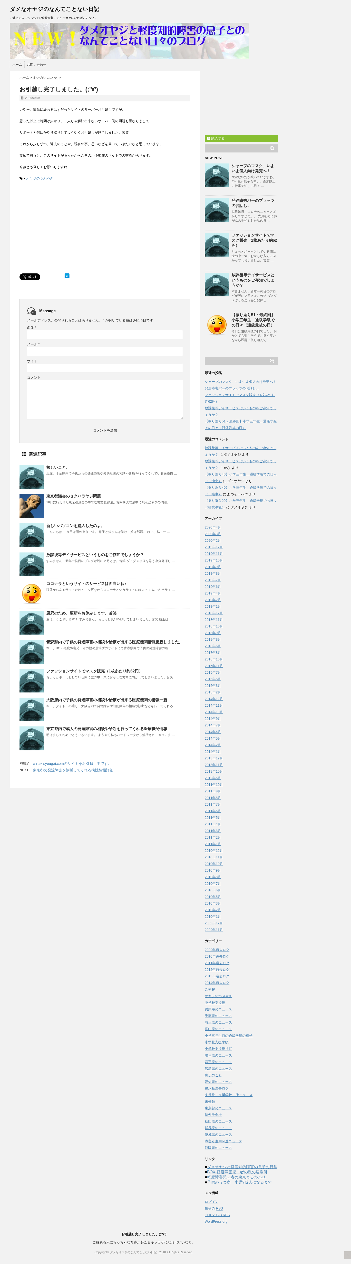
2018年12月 (214, 613)
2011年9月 (213, 791)
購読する (216, 138)
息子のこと (213, 1075)
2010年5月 (213, 897)
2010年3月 (213, 903)
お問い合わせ (36, 64)
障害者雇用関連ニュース (223, 1141)
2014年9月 (213, 719)
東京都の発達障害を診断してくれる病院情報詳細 (73, 770)
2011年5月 (213, 818)
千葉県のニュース (218, 1016)
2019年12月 (214, 547)
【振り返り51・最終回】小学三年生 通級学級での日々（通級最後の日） (253, 320)
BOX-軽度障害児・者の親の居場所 (237, 1172)
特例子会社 (213, 1115)
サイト (32, 361)
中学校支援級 (215, 1003)
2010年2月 (213, 910)
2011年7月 (213, 804)
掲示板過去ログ (217, 1088)
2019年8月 (213, 573)
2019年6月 (213, 587)
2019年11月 (214, 554)
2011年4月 (213, 824)
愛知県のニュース (218, 1082)
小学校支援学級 (217, 1042)
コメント (34, 377)
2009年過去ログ (217, 950)
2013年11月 (214, 765)
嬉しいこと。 (58, 467)
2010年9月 (213, 870)
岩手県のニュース (218, 1062)
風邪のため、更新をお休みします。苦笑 (81, 613)
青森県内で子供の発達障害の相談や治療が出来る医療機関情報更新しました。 (114, 642)
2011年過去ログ (217, 963)
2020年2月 (213, 540)
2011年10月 (214, 785)
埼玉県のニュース (218, 1022)
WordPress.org (216, 1221)
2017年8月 (213, 653)
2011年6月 (213, 811)
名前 (31, 328)
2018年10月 (214, 626)
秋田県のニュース (218, 1121)
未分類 (210, 1101)
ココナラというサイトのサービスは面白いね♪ (86, 584)
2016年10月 (214, 659)
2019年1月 (213, 606)
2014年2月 (213, 745)
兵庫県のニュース (218, 1009)
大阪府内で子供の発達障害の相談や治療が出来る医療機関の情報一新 (106, 700)
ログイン (211, 1202)
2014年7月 (213, 725)
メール (33, 344)
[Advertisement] (60, 232)
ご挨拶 (210, 989)
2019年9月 (213, 567)
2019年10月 (214, 560)
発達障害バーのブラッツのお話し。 (232, 388)
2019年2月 (213, 600)
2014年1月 (213, 752)
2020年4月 (213, 527)
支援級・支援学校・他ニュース (229, 1095)
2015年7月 (213, 672)
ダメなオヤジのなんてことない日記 (54, 9)
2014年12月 (214, 699)
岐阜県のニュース (218, 1055)
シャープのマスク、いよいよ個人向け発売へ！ (240, 382)
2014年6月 (213, 732)
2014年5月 (213, 738)
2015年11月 (214, 666)
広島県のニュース (218, 1068)
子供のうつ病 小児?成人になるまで (239, 1182)
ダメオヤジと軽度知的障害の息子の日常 (242, 1167)
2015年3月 (213, 686)
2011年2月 (213, 837)
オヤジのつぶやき (39, 178)
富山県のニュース (218, 1029)
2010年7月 (213, 884)
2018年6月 (213, 646)
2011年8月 (213, 798)
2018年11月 (214, 620)
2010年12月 (214, 851)
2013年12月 (214, 758)
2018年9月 (213, 633)
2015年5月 (213, 679)
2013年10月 (214, 771)
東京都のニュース (218, 1108)
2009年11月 (214, 930)
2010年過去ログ (217, 956)
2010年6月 (213, 890)
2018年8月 (213, 639)
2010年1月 (213, 916)
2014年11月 (214, 705)
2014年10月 (214, 712)
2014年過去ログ (217, 983)
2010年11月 (214, 857)
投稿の (214, 1208)
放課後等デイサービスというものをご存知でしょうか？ (95, 555)
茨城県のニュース (218, 1134)
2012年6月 (213, 778)
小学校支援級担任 (218, 1049)
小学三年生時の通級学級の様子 (229, 1035)
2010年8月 (213, 877)
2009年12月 (214, 923)
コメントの (217, 1215)
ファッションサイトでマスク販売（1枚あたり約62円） (94, 671)
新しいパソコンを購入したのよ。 (75, 526)
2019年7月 (213, 580)
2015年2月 (213, 692)
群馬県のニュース (218, 1128)
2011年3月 (213, 831)
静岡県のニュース (218, 1148)
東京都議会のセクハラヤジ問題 (73, 496)
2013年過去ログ (217, 976)
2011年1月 (213, 844)
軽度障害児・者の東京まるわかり (236, 1177)
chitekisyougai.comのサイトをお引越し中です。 (72, 763)
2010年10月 (214, 864)
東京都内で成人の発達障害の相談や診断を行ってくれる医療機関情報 (106, 729)
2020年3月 (213, 534)
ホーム (17, 64)
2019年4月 (213, 593)
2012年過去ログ (217, 970)
